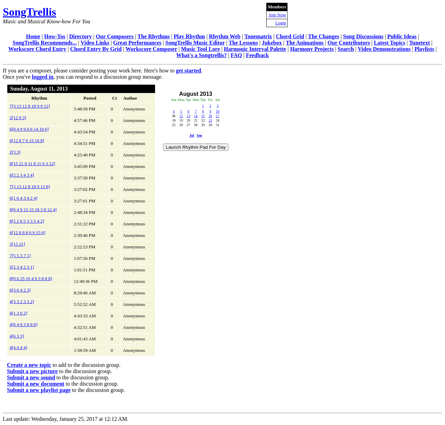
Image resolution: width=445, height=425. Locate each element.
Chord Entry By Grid (96, 49)
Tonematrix (258, 36)
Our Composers (115, 36)
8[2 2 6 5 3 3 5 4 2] (27, 221)
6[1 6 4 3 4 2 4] (24, 198)
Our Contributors (348, 43)
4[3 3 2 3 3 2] (22, 301)
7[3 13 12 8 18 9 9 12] (30, 106)
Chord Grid (290, 36)
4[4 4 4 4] (18, 347)
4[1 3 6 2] (18, 313)
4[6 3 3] (17, 336)
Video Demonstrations (384, 49)
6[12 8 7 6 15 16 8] (27, 140)
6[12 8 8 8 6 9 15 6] (28, 232)
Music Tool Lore (200, 49)
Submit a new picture (32, 371)
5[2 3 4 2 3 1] (22, 267)
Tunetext (419, 43)
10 (217, 111)
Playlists (424, 49)
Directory (80, 36)
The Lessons (243, 43)
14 (195, 116)
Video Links (95, 43)
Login (280, 22)
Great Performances (137, 43)
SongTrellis (29, 12)
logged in (43, 77)
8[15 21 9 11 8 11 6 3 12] (32, 163)
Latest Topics (389, 43)
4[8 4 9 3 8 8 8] (24, 324)
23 (210, 120)
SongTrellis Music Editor (195, 43)
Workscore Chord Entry (37, 49)
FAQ (236, 55)
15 (203, 116)
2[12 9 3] (18, 117)
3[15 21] (17, 244)
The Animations (305, 43)
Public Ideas (401, 36)
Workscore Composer (151, 49)
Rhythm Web (225, 36)
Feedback (257, 55)
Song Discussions (363, 36)
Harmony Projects (311, 49)
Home (33, 36)
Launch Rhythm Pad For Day (196, 147)
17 (217, 116)
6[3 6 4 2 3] (20, 290)
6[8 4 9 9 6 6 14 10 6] (29, 129)
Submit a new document (35, 384)
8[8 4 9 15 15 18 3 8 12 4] (33, 209)
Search (346, 49)
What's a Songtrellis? (201, 55)
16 (210, 116)
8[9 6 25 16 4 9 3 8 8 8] (31, 278)
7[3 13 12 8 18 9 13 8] (30, 186)
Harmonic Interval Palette (255, 49)
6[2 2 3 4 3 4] (22, 175)
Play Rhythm (189, 36)
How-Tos (54, 36)
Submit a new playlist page (39, 390)
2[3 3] (15, 152)
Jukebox (272, 43)
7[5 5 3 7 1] (20, 255)
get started (188, 71)
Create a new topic (29, 365)
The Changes (323, 36)
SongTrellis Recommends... (44, 43)
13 (188, 116)
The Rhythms (153, 36)
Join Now (277, 14)
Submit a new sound (31, 377)
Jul (191, 135)
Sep (199, 135)
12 (181, 116)
